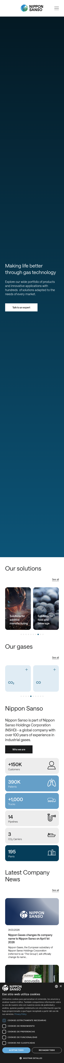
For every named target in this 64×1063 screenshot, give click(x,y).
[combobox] (56, 986)
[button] (32, 1058)
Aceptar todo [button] (16, 1050)
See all (55, 579)
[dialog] (32, 1023)
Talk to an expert (21, 307)
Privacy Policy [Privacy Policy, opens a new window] (20, 1014)
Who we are (18, 749)
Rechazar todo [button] (47, 1050)
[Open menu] (56, 8)
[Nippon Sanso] (32, 8)
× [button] (60, 986)
